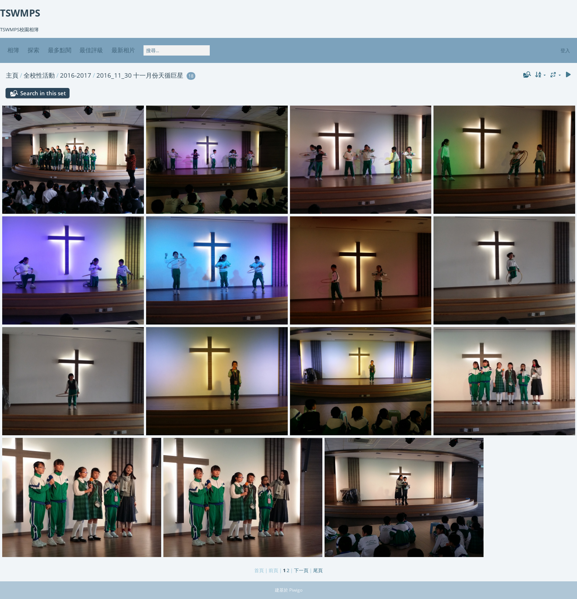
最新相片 (123, 50)
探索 (33, 50)
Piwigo (295, 590)
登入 (565, 50)
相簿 (13, 50)
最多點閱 (59, 50)
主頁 (12, 75)
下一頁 (301, 570)
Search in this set (43, 93)
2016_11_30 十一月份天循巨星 (139, 75)
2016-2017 (75, 75)
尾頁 (318, 570)
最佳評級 (91, 50)
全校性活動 (39, 75)
